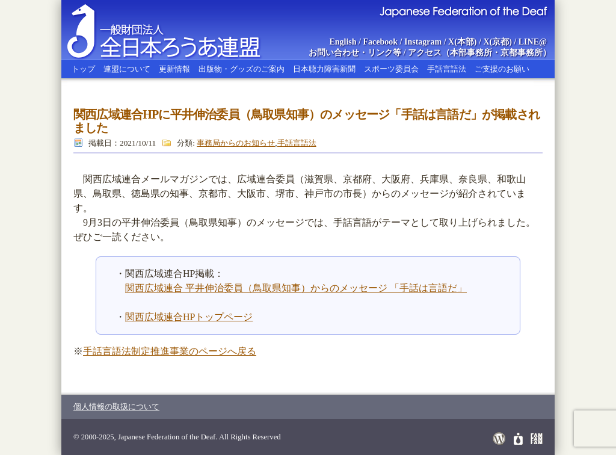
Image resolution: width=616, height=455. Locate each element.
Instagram (423, 41)
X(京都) (497, 41)
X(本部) (462, 41)
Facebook (380, 41)
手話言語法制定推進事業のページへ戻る (169, 351)
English (342, 41)
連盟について (126, 68)
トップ (83, 68)
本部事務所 (471, 52)
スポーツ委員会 (391, 68)
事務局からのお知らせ (236, 142)
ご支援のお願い (502, 68)
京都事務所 (521, 52)
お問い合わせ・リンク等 (355, 52)
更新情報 (174, 68)
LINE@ (533, 41)
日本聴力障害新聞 (324, 68)
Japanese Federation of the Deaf (463, 11)
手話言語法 (446, 68)
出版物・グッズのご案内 (242, 68)
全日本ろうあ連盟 (175, 30)
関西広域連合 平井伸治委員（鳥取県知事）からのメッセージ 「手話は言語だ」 (296, 288)
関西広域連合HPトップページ (189, 317)
